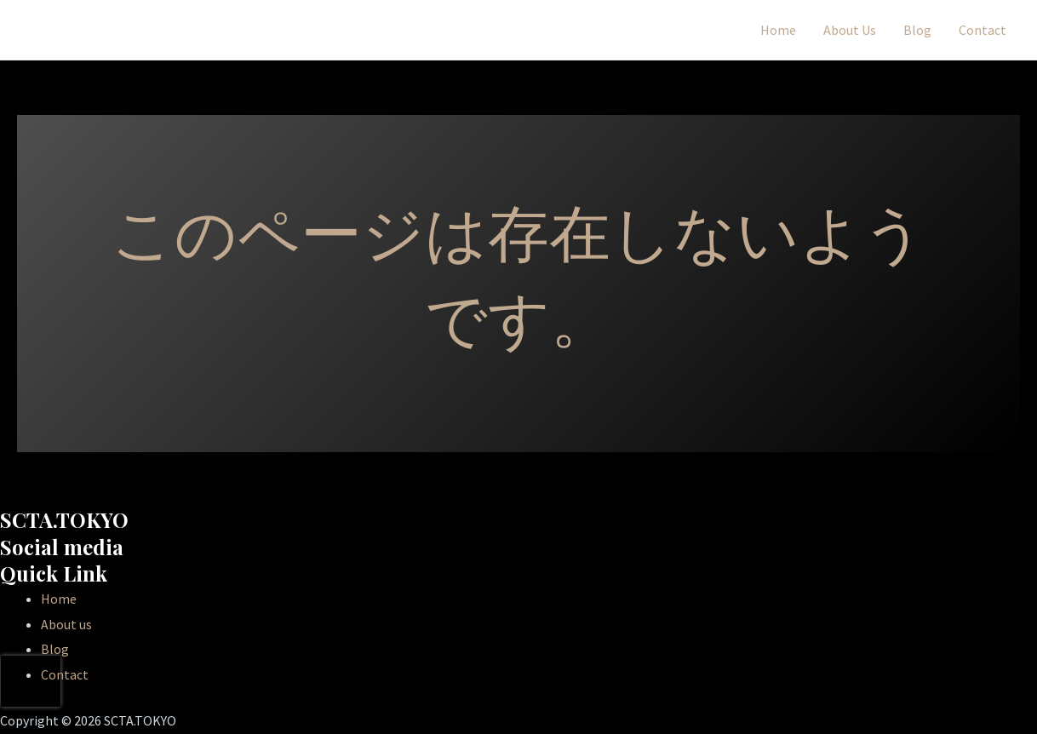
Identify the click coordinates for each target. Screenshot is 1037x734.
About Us (849, 29)
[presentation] (30, 681)
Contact (982, 29)
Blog (917, 29)
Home (778, 29)
